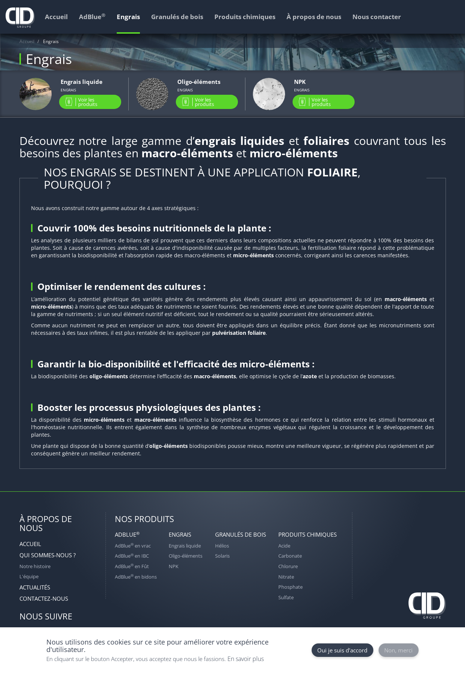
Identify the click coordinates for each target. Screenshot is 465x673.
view (70, 94)
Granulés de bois (240, 534)
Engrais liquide (185, 545)
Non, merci (398, 650)
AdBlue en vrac (133, 545)
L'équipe (29, 576)
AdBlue (127, 534)
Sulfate (286, 597)
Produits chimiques (307, 534)
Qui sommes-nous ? (47, 555)
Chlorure (288, 566)
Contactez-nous (43, 598)
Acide (284, 545)
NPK (173, 566)
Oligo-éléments (185, 555)
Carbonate (290, 555)
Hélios (222, 545)
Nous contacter (376, 16)
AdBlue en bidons (136, 576)
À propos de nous (314, 16)
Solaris (222, 555)
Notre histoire (35, 566)
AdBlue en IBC (132, 556)
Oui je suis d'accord (342, 650)
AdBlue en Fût (132, 566)
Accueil (26, 41)
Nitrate (286, 576)
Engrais (180, 534)
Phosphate (290, 586)
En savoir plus (245, 659)
